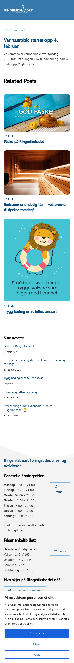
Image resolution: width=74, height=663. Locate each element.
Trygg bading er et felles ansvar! (30, 311)
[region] (37, 627)
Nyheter (9, 135)
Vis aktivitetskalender (25, 590)
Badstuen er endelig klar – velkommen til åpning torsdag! (34, 362)
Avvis (37, 654)
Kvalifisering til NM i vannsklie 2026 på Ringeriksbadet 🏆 (28, 408)
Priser (60, 551)
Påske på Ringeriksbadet (24, 141)
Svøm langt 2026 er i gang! (21, 392)
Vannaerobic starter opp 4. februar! (31, 43)
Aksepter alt (37, 633)
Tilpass (37, 644)
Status (58, 489)
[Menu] (66, 5)
